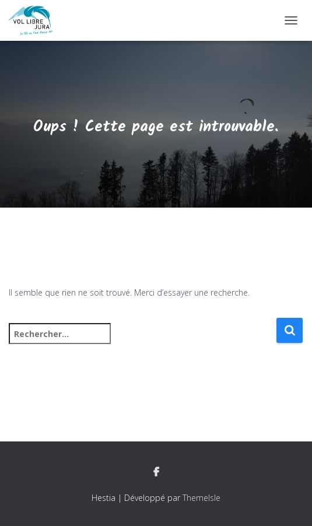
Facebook (156, 472)
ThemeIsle (201, 497)
